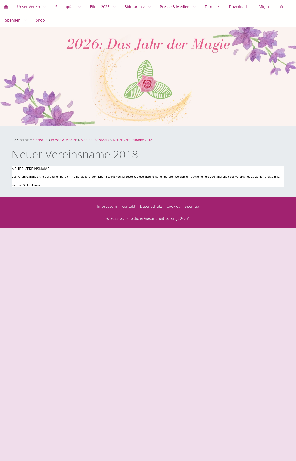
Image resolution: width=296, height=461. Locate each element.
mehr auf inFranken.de (26, 185)
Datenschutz (151, 206)
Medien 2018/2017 (95, 140)
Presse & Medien (64, 140)
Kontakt (128, 206)
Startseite (40, 140)
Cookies (173, 206)
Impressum (107, 206)
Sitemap (192, 206)
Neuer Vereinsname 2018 (132, 140)
